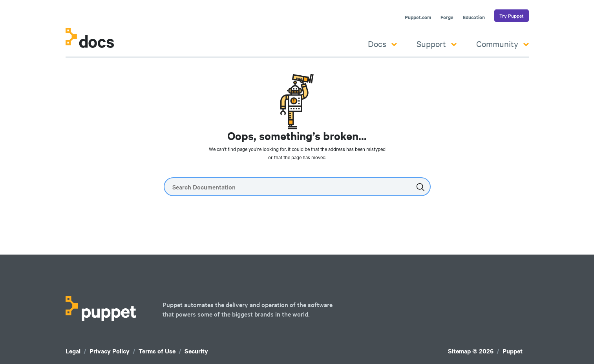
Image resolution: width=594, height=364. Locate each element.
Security (196, 351)
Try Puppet (511, 16)
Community (502, 43)
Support (437, 43)
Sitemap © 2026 (470, 351)
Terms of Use (157, 351)
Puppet (513, 351)
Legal (73, 351)
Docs (382, 43)
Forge (446, 17)
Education (474, 17)
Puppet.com (418, 17)
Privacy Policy (110, 351)
